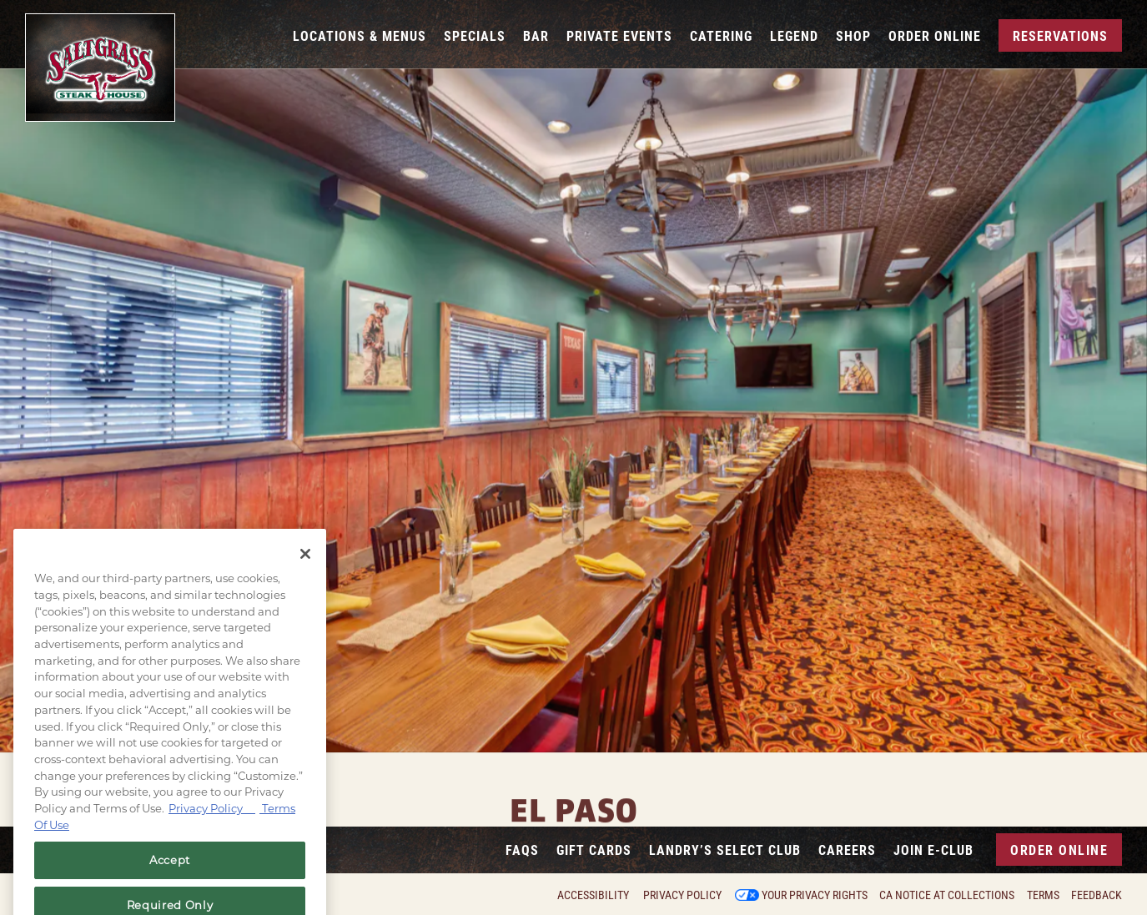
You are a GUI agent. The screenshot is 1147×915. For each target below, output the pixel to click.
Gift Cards (593, 849)
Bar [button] (536, 35)
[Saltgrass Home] (100, 67)
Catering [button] (721, 35)
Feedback (1096, 895)
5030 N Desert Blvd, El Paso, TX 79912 (574, 821)
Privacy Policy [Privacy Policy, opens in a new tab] (212, 829)
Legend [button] (794, 35)
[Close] (305, 574)
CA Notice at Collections (946, 895)
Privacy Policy (682, 895)
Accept (169, 880)
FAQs (522, 849)
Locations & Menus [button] (359, 35)
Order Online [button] (934, 35)
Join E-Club (933, 849)
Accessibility (593, 895)
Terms (1043, 895)
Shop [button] (853, 35)
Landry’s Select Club (725, 849)
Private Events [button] (619, 35)
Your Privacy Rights (815, 895)
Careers (847, 849)
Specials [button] (475, 35)
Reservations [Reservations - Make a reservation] (1060, 35)
